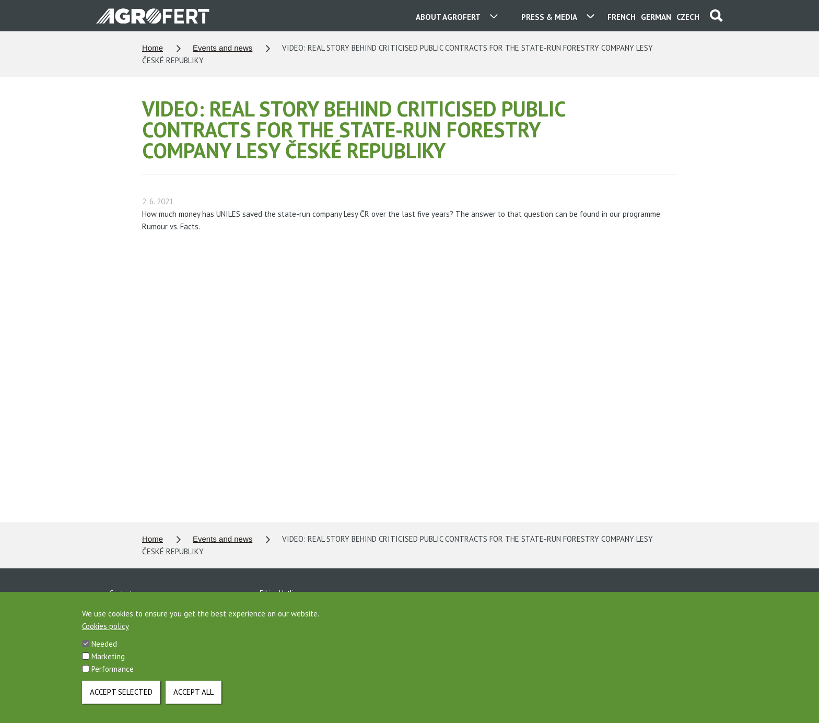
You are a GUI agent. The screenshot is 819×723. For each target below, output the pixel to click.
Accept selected (121, 692)
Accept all (193, 692)
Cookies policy (105, 626)
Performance (112, 669)
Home (152, 47)
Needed (104, 644)
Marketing (108, 656)
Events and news (222, 47)
